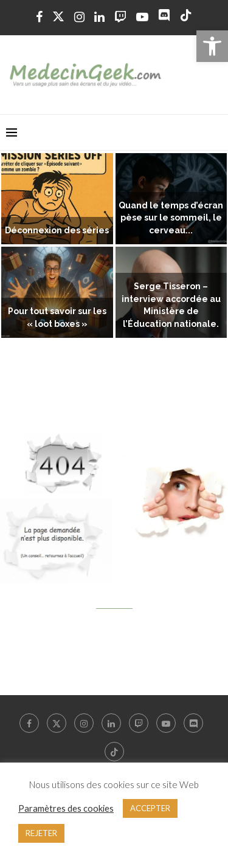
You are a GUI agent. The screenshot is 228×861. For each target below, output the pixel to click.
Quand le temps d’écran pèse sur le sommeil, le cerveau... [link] (171, 218)
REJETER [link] (41, 833)
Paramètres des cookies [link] (66, 808)
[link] (212, 46)
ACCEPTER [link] (150, 808)
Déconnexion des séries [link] (57, 230)
